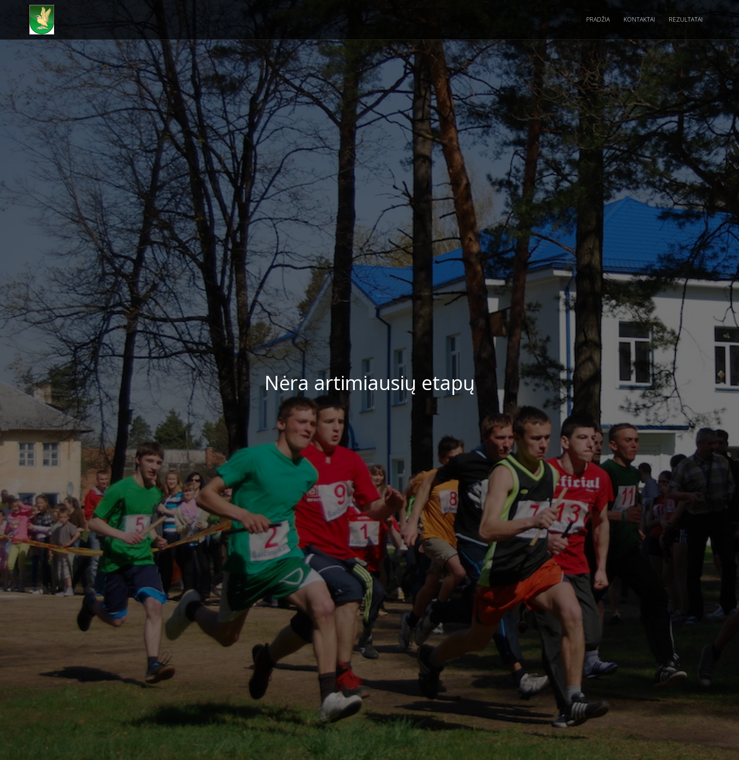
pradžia (598, 19)
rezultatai (686, 19)
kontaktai (639, 19)
